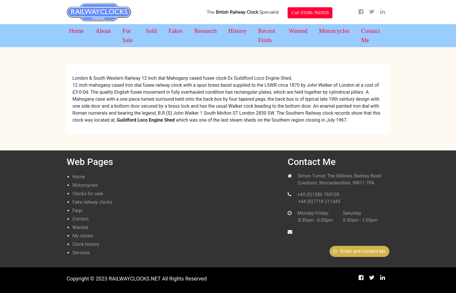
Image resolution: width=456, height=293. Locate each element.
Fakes (175, 30)
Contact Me (370, 35)
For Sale (127, 35)
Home (76, 30)
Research (205, 30)
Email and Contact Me (359, 251)
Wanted (298, 30)
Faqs (77, 210)
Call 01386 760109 (310, 12)
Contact (80, 219)
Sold (151, 30)
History (237, 30)
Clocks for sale (87, 193)
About (103, 30)
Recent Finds (266, 35)
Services (81, 252)
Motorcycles (334, 30)
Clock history (85, 244)
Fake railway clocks (92, 202)
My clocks (82, 236)
